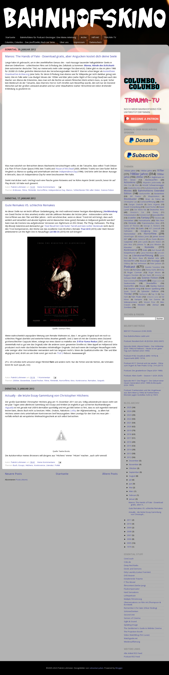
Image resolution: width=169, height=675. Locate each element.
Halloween (128, 231)
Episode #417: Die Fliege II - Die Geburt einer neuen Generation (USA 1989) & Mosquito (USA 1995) (144, 382)
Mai (131, 487)
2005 (129, 543)
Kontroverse (81, 380)
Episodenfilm (158, 215)
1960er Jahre (146, 170)
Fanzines (158, 218)
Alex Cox (127, 185)
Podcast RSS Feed (132, 656)
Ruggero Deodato (131, 275)
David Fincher (37, 380)
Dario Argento (154, 204)
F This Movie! (129, 582)
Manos (69, 190)
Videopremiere (130, 302)
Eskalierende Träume (133, 578)
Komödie (149, 247)
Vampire (138, 299)
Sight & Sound (130, 621)
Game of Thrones (131, 226)
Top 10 (154, 294)
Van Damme (154, 299)
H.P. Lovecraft (154, 228)
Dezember (134, 460)
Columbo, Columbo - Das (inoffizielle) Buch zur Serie (30, 42)
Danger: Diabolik (136, 204)
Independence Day (57, 190)
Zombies (128, 307)
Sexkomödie (129, 283)
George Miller (129, 228)
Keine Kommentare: (46, 187)
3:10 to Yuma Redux (87, 341)
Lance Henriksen (147, 253)
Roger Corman (134, 272)
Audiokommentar (152, 188)
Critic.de (127, 562)
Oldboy (127, 263)
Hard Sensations (131, 592)
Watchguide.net (130, 638)
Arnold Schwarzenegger (153, 185)
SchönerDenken (131, 611)
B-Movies (17, 190)
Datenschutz (95, 42)
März (131, 491)
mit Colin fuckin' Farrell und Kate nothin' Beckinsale (73, 225)
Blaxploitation (153, 196)
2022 (129, 419)
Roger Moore (155, 272)
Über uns (64, 42)
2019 (129, 430)
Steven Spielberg (152, 288)
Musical (143, 260)
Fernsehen (128, 220)
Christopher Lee (130, 202)
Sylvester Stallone (150, 291)
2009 (129, 527)
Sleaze (142, 286)
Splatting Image (131, 625)
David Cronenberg (132, 207)
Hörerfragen (129, 236)
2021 (129, 422)
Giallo (141, 228)
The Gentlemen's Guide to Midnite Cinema (143, 628)
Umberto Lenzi (153, 297)
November (134, 464)
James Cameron (138, 239)
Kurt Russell (156, 250)
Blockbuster (130, 198)
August (132, 476)
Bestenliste (25, 380)
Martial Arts (153, 258)
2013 (129, 453)
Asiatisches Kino (134, 188)
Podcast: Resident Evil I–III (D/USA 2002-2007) (144, 341)
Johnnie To (141, 244)
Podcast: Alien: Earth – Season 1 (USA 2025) (143, 375)
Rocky (161, 270)
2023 (129, 415)
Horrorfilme (42, 190)
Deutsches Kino (157, 209)
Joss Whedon (155, 244)
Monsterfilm (129, 260)
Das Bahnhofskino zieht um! (136, 336)
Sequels (100, 380)
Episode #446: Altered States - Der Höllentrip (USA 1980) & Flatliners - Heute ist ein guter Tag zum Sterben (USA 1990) (144, 348)
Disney (155, 212)
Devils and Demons (133, 568)
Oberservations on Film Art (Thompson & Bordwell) (142, 603)
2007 (129, 535)
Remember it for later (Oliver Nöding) (140, 608)
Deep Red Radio (131, 565)
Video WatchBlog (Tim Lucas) (137, 635)
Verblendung (110, 211)
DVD (162, 201)
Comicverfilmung (147, 201)
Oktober (133, 468)
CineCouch (129, 558)
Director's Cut (137, 212)
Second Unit (129, 614)
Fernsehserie (144, 220)
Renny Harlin (151, 270)
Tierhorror (143, 294)
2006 (129, 539)
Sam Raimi (146, 275)
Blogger (119, 668)
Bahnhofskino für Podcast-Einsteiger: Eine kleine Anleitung (48, 37)
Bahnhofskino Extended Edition (144, 192)
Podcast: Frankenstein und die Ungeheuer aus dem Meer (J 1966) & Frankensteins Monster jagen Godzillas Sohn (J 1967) (142, 392)
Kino (73, 380)
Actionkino (129, 182)
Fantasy (145, 217)
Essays (21, 465)
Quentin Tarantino (152, 267)
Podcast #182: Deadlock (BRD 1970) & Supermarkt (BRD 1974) (141, 357)
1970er (160, 170)
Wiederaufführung (132, 641)
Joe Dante (153, 239)
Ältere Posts (110, 474)
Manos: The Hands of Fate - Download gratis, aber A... (146, 503)
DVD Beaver (129, 575)
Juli (130, 479)
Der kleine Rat (140, 209)
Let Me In (54, 231)
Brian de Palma (153, 199)
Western (141, 304)
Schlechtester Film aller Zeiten (87, 190)
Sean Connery (129, 281)
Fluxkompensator (132, 589)
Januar (132, 499)
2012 (129, 457)
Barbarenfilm (144, 193)
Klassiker (128, 247)
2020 (129, 426)
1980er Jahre (139, 174)
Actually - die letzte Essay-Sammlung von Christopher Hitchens (47, 395)
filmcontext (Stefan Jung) (135, 585)
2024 (129, 411)
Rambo (127, 270)
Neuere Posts (13, 474)
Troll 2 (60, 353)
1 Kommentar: (44, 377)
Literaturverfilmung (142, 255)
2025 (129, 407)
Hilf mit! (95, 37)
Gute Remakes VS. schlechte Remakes (30, 205)
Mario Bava (138, 258)
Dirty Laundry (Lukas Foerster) (137, 572)
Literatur (50, 465)
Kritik (145, 250)
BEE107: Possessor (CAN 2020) (138, 331)
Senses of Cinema (132, 618)
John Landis (143, 242)
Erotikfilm (132, 217)
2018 (129, 434)
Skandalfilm (151, 283)
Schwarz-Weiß (130, 278)
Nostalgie (156, 260)
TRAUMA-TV (110, 37)
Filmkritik (32, 190)
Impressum (79, 42)
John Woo (128, 244)
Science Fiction (107, 190)
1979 (129, 547)
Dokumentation (130, 215)
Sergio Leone (157, 281)
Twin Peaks (136, 296)
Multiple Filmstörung (133, 599)
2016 (129, 442)
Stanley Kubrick (157, 286)
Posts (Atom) (21, 479)
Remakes (92, 380)
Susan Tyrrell (130, 291)
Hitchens (29, 465)
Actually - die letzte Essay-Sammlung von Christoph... (145, 513)
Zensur (156, 304)
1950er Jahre (129, 170)
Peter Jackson (155, 263)
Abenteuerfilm (151, 180)
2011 (129, 520)
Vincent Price (149, 302)
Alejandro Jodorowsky (152, 182)
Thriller (128, 293)
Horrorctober (129, 233)
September (134, 472)
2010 (129, 523)
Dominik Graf (144, 215)
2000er (16, 380)
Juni (131, 483)
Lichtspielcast (129, 595)
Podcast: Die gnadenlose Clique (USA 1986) (143, 370)
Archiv (84, 37)
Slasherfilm (129, 286)
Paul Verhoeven (140, 263)
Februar (133, 495)
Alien (137, 185)
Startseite (10, 37)
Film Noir (160, 220)
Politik (57, 465)
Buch (15, 465)
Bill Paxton (135, 196)
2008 (129, 531)
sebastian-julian (96, 668)
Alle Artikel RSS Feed (133, 653)
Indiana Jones (143, 236)
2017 (129, 438)
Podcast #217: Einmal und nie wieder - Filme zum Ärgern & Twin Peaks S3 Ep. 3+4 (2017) (143, 364)
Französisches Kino (151, 223)
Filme (24, 190)
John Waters (156, 242)
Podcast (129, 267)
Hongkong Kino (149, 231)
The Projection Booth (133, 631)
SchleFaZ (158, 275)
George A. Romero (152, 226)
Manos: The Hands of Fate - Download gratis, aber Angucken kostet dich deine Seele (61, 56)
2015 (129, 445)
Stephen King (134, 288)
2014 (129, 449)
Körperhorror (130, 252)
